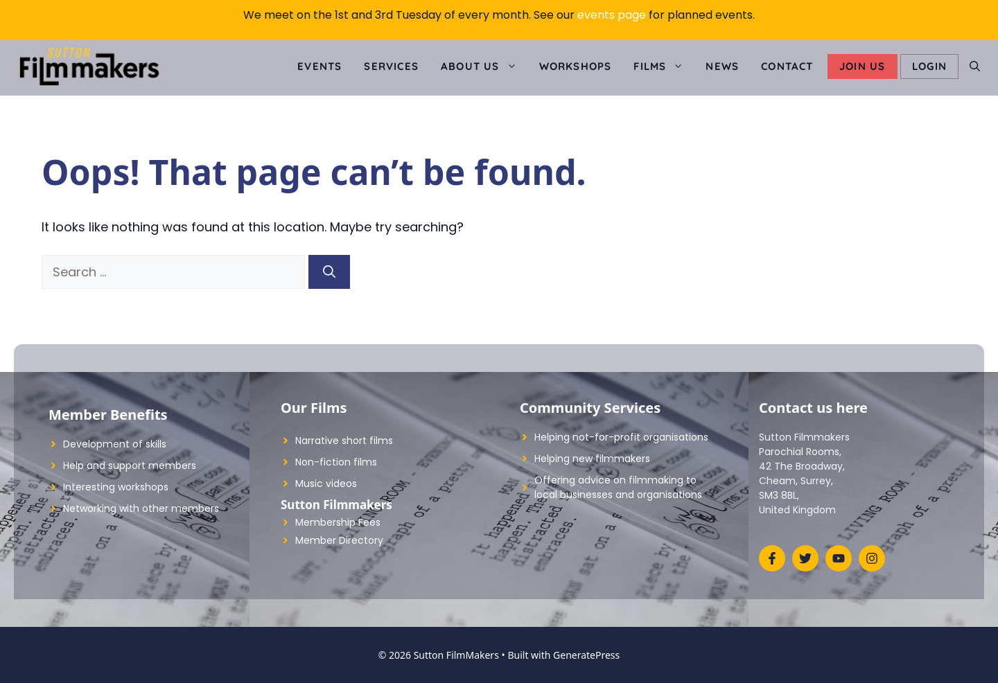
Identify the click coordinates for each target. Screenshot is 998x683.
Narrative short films (344, 440)
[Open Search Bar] (974, 66)
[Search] (329, 272)
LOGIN (929, 66)
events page (611, 15)
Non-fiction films (336, 462)
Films (663, 66)
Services (391, 66)
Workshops (575, 66)
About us (484, 66)
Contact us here (813, 407)
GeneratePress (586, 655)
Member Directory (339, 540)
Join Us (862, 66)
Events (319, 66)
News (722, 66)
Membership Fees (337, 522)
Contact (787, 66)
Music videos (326, 483)
